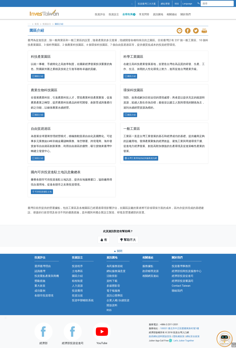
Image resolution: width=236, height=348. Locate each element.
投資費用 (77, 290)
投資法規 (77, 295)
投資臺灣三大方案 (147, 3)
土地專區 (77, 271)
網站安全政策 (193, 336)
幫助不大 (128, 240)
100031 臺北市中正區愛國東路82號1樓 (179, 328)
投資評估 (100, 14)
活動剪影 (112, 275)
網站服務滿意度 (116, 271)
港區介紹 (37, 158)
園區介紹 (37, 76)
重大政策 (39, 285)
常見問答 (144, 14)
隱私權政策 (178, 336)
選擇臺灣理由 (42, 266)
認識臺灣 (39, 271)
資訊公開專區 (115, 295)
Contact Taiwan (181, 285)
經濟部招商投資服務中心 (187, 271)
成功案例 (39, 290)
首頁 (37, 24)
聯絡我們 (177, 290)
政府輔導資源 (150, 271)
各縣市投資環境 (43, 295)
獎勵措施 (39, 280)
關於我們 (185, 14)
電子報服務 (113, 290)
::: (132, 3)
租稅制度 (77, 280)
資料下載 (112, 280)
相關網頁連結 (150, 275)
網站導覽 (165, 3)
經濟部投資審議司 (182, 280)
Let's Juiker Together (184, 340)
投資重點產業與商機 (46, 275)
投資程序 (77, 266)
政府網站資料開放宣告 (160, 336)
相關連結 (172, 14)
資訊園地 (158, 14)
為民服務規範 (115, 266)
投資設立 (114, 14)
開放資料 (112, 305)
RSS (177, 3)
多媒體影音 (113, 285)
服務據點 (147, 266)
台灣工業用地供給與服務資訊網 (141, 158)
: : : (29, 24)
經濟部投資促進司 (182, 275)
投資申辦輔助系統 (83, 300)
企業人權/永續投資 (118, 300)
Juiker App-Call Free (159, 340)
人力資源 (77, 285)
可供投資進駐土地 (42, 191)
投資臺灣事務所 (181, 266)
